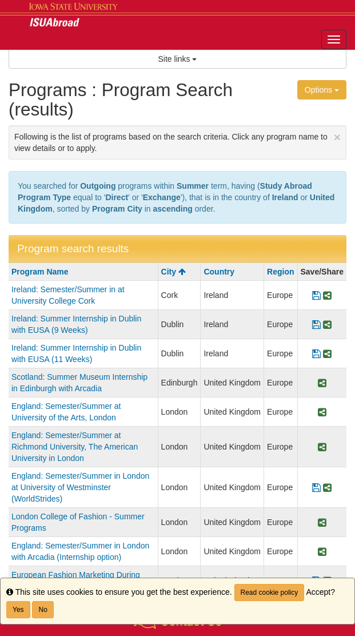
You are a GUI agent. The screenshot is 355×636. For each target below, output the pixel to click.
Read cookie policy (269, 593)
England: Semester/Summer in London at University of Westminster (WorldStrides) (80, 487)
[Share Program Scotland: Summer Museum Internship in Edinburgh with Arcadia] (322, 382)
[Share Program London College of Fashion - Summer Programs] (322, 522)
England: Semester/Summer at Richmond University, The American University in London (74, 447)
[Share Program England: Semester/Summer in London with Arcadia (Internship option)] (322, 551)
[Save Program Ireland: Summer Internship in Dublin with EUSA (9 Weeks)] (316, 324)
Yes (18, 610)
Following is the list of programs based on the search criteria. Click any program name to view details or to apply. (177, 141)
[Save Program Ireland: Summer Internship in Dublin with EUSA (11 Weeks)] (316, 353)
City (173, 271)
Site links (177, 58)
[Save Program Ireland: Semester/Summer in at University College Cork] (316, 295)
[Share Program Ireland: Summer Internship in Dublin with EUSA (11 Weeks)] (327, 353)
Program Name (40, 271)
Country (219, 271)
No (42, 610)
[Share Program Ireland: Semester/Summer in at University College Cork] (327, 295)
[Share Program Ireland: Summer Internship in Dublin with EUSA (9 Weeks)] (327, 324)
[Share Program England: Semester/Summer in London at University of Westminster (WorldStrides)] (327, 487)
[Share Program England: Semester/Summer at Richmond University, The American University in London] (322, 446)
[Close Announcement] (337, 137)
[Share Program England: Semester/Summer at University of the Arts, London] (322, 411)
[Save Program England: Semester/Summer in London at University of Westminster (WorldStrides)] (316, 487)
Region (280, 271)
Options (322, 89)
